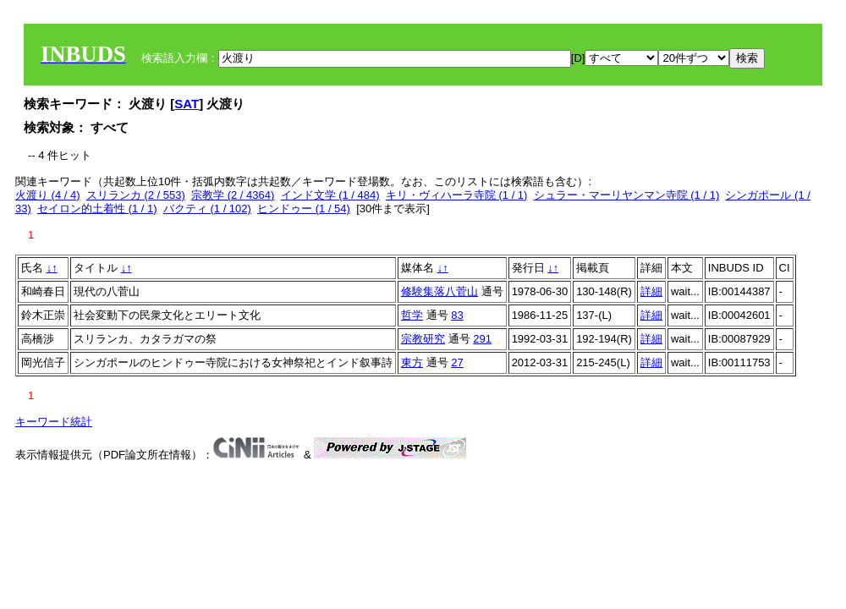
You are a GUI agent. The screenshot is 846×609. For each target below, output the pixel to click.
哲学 (412, 315)
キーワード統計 (53, 421)
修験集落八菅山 (439, 291)
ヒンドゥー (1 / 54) (303, 208)
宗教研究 (423, 338)
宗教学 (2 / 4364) (232, 195)
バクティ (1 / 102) (207, 208)
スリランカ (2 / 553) (135, 195)
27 (457, 362)
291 (482, 338)
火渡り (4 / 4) (47, 195)
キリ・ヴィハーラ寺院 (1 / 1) (457, 195)
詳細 (651, 291)
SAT (186, 103)
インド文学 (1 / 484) (330, 195)
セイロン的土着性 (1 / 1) (97, 208)
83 (457, 315)
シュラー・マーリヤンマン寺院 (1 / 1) (627, 195)
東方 (412, 362)
